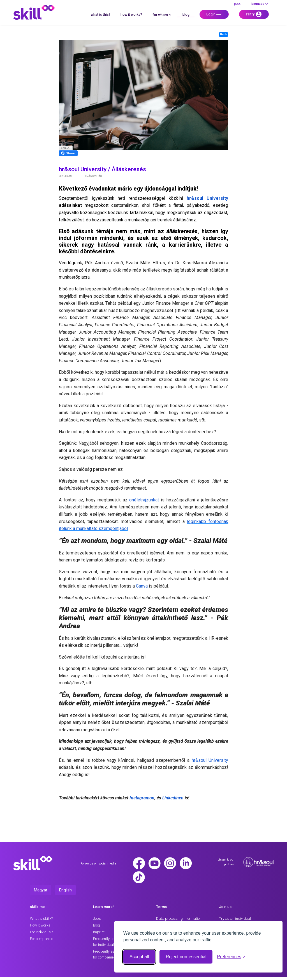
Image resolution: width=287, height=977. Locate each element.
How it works (40, 925)
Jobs (237, 4)
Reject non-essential (186, 956)
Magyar (40, 890)
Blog (185, 15)
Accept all (139, 956)
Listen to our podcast (226, 862)
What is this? (100, 15)
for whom (162, 15)
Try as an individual (235, 918)
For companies (41, 939)
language (260, 4)
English (65, 890)
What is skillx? (41, 918)
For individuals (42, 932)
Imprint (99, 932)
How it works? (131, 15)
